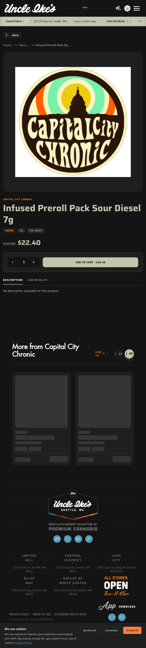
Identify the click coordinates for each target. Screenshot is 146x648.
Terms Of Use (42, 614)
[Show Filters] (16, 21)
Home (7, 45)
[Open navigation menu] (85, 8)
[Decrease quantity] (14, 262)
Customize (111, 630)
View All (101, 354)
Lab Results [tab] (37, 280)
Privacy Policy (23, 643)
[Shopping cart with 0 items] (127, 8)
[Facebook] (57, 539)
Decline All (89, 630)
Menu (23, 45)
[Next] (129, 353)
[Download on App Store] (133, 21)
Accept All (132, 630)
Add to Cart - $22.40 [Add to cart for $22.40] (91, 262)
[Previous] (118, 353)
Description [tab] (13, 280)
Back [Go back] (12, 35)
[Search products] (118, 8)
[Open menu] (136, 8)
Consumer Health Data (70, 614)
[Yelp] (78, 539)
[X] (67, 539)
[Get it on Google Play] (140, 21)
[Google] (89, 539)
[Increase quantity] (34, 262)
